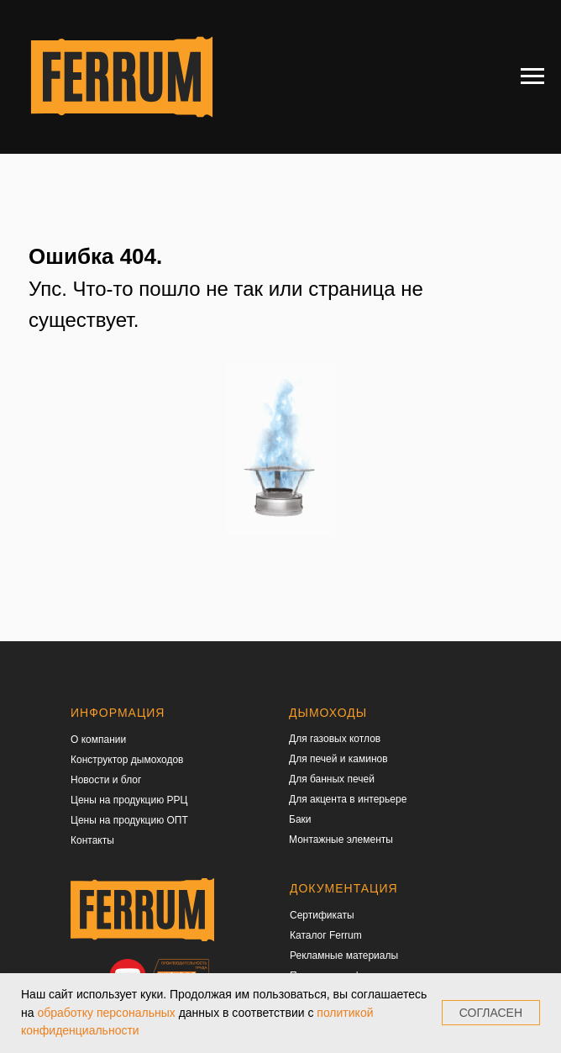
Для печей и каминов (338, 759)
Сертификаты (322, 915)
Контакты (92, 840)
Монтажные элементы (341, 839)
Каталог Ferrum (326, 935)
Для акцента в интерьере (347, 799)
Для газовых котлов (334, 739)
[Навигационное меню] (532, 76)
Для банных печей (332, 779)
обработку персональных (106, 1012)
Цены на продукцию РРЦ (129, 800)
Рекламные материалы (344, 955)
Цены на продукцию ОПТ (129, 820)
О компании (98, 739)
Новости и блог (106, 780)
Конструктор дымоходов (127, 760)
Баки (300, 819)
